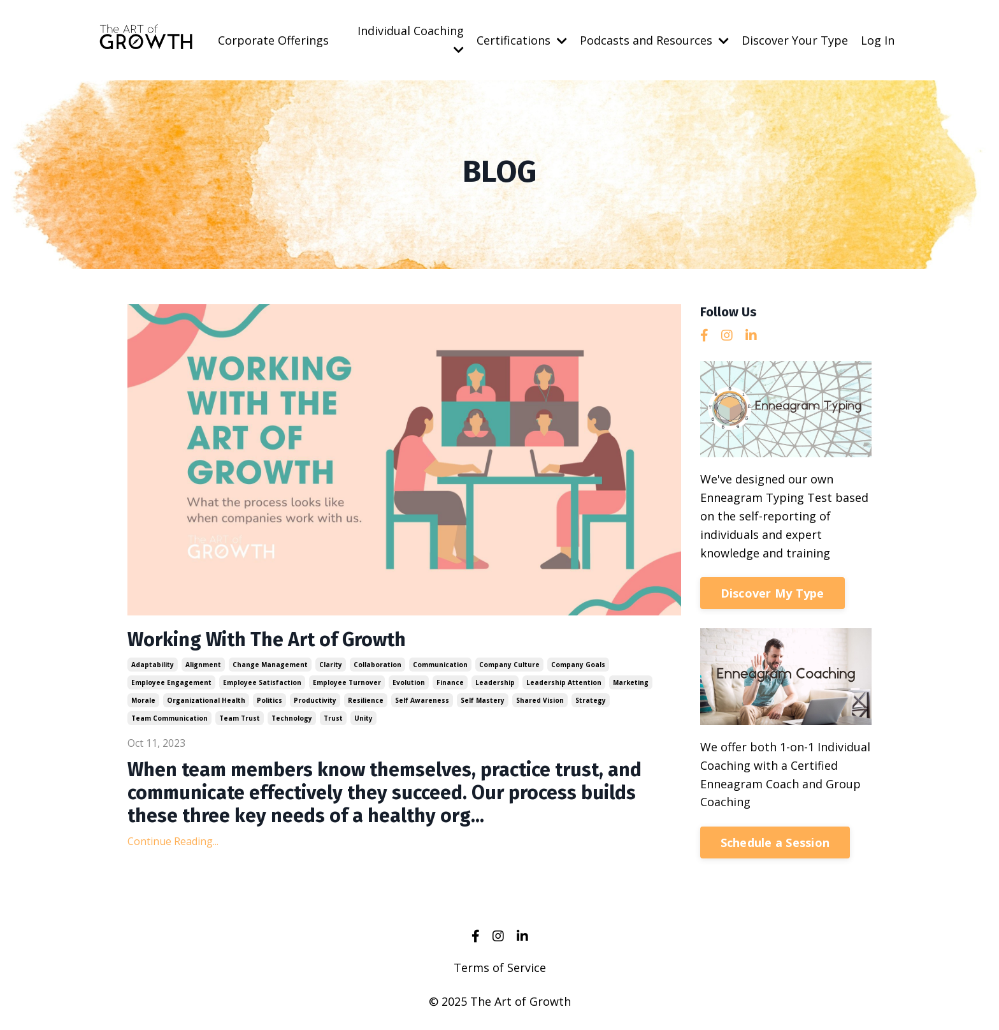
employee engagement (171, 682)
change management (270, 664)
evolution (408, 682)
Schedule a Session (775, 842)
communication (440, 664)
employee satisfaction (262, 682)
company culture (509, 664)
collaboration (377, 664)
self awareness (422, 700)
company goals (578, 664)
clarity (330, 664)
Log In (878, 40)
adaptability (152, 664)
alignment (203, 664)
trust (333, 718)
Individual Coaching (410, 39)
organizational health (206, 700)
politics (269, 700)
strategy (590, 700)
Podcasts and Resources (654, 40)
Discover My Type (772, 593)
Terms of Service (500, 967)
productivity (315, 700)
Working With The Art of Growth (266, 639)
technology (291, 718)
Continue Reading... (173, 841)
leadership (495, 682)
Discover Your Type (795, 40)
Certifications (522, 40)
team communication (169, 718)
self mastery (483, 700)
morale (143, 700)
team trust (239, 718)
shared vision (540, 700)
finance (450, 682)
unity (363, 718)
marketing (631, 682)
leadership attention (563, 682)
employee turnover (347, 682)
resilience (366, 700)
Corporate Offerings (273, 40)
